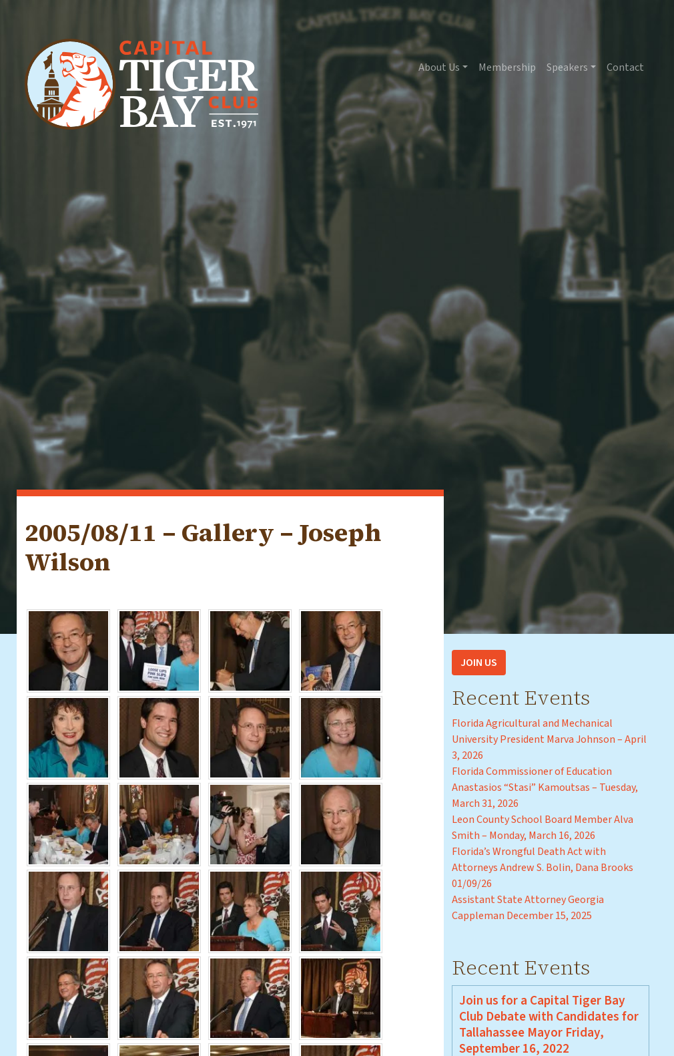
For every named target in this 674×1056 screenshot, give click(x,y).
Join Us (478, 662)
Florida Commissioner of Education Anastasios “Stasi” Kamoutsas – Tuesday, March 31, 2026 (545, 787)
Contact (625, 67)
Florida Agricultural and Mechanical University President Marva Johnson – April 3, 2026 (549, 739)
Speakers (567, 67)
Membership (507, 67)
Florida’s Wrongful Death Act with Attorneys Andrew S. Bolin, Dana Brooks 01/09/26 (542, 867)
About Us (439, 67)
